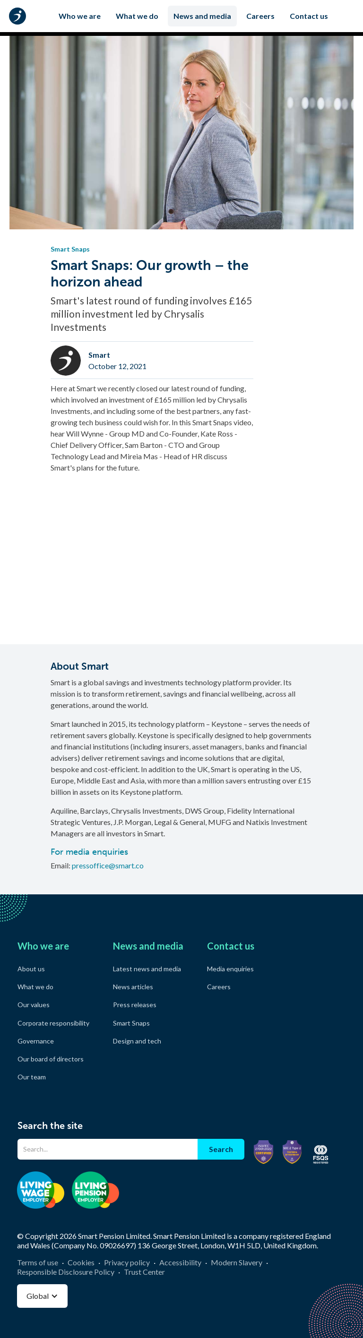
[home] (19, 16)
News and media (202, 15)
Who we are (80, 15)
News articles (133, 987)
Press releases (134, 1005)
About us (31, 969)
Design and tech (137, 1041)
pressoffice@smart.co (108, 865)
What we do (137, 15)
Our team (31, 1077)
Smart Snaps (131, 1023)
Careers (260, 15)
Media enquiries (230, 969)
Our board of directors (50, 1059)
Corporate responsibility (53, 1023)
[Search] (107, 1149)
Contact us (309, 15)
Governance (35, 1041)
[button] (42, 1296)
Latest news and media (147, 969)
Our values (33, 1005)
